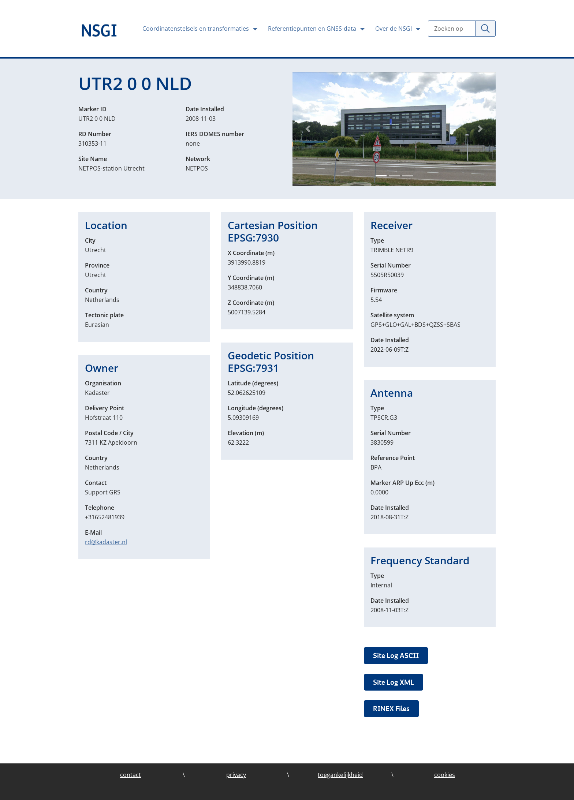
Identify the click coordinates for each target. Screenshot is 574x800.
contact (130, 775)
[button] (307, 129)
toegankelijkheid (340, 775)
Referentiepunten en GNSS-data (313, 29)
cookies (444, 775)
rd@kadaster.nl (106, 542)
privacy (236, 775)
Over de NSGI (394, 29)
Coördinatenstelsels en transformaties (196, 29)
